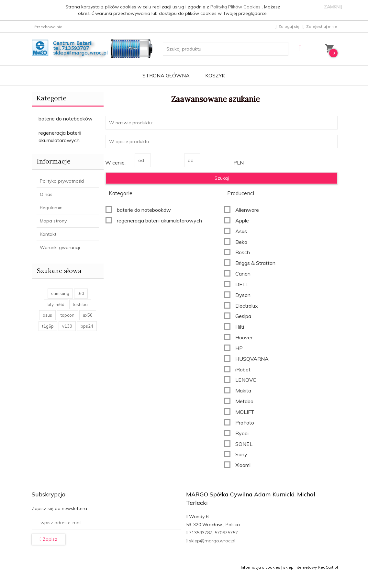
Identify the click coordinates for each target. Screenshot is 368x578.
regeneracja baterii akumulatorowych (60, 136)
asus (47, 315)
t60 (81, 293)
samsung (60, 293)
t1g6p (48, 326)
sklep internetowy (300, 567)
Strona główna (166, 75)
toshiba (80, 304)
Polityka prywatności (62, 181)
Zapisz (48, 539)
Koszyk (215, 75)
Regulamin (51, 207)
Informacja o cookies (260, 567)
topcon (67, 315)
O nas (46, 194)
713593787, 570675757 (212, 533)
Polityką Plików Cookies (236, 7)
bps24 (87, 326)
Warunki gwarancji (60, 247)
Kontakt (48, 234)
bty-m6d (56, 304)
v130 (67, 326)
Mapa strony (53, 221)
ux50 (88, 315)
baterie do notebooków (66, 118)
